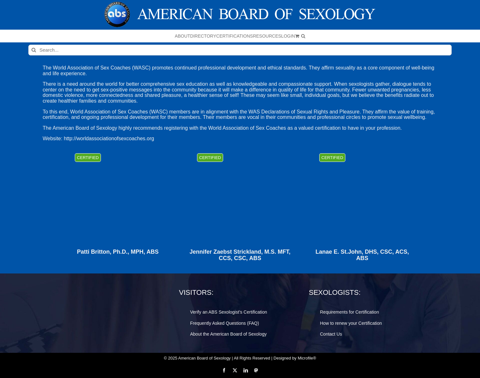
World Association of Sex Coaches (92, 67)
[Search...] (240, 50)
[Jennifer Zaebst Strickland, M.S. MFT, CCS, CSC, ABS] (240, 195)
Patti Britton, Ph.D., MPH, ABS (118, 252)
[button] (303, 36)
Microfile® (307, 358)
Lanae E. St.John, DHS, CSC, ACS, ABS (362, 255)
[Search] (33, 50)
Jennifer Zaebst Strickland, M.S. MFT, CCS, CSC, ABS (239, 255)
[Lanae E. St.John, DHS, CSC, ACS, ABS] (362, 195)
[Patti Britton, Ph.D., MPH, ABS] (118, 195)
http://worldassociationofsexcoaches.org (109, 138)
